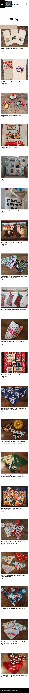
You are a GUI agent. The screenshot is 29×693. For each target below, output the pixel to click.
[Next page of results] (17, 687)
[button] (8, 27)
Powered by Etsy (13, 690)
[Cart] (26, 4)
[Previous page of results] (12, 687)
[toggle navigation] (2, 4)
